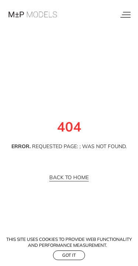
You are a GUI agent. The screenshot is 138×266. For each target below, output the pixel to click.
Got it (69, 255)
